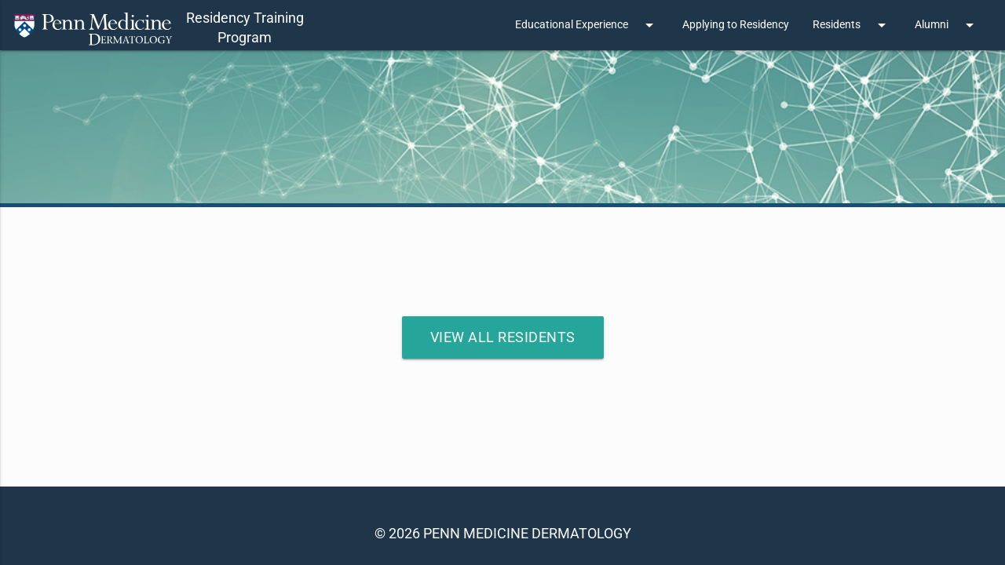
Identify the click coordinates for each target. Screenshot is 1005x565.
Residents (852, 25)
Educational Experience (587, 25)
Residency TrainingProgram (245, 27)
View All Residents (503, 337)
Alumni (947, 25)
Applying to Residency (735, 24)
